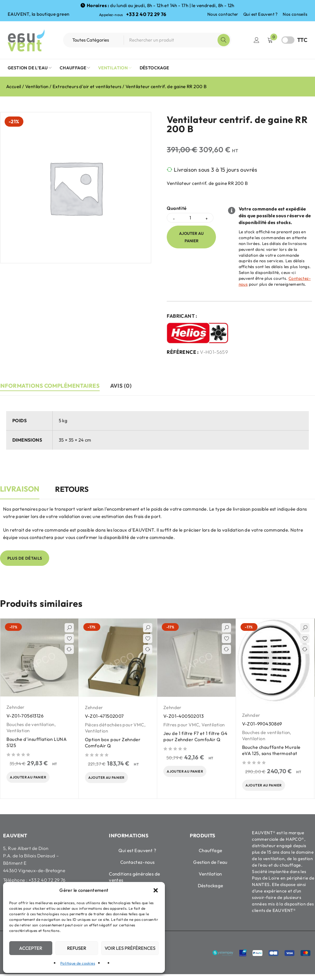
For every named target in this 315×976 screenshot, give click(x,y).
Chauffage (210, 852)
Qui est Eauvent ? (260, 14)
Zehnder (15, 707)
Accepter (30, 948)
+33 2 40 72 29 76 (146, 14)
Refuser (76, 948)
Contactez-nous (137, 864)
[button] (156, 890)
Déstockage (210, 887)
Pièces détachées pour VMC (114, 725)
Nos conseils (295, 14)
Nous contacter (222, 14)
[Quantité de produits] (190, 218)
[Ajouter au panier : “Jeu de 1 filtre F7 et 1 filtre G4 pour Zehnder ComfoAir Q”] (189, 772)
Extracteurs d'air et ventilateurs (87, 86)
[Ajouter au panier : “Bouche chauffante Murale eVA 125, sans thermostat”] (267, 786)
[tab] (19, 492)
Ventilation (36, 86)
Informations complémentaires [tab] (50, 385)
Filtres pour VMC (181, 725)
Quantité (176, 208)
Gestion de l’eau (210, 864)
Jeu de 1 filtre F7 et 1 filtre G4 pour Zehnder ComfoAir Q (195, 736)
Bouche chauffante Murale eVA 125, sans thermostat (271, 750)
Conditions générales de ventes (134, 879)
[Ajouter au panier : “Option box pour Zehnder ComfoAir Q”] (110, 778)
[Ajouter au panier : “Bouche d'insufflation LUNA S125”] (32, 778)
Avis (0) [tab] (124, 385)
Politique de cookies (77, 963)
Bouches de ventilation (30, 724)
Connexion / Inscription (256, 40)
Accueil (13, 86)
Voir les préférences (130, 948)
